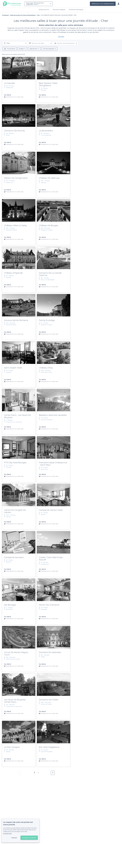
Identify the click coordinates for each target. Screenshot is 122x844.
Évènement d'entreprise (76, 9)
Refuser (14, 838)
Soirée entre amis (44, 9)
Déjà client (47, 829)
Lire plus (61, 36)
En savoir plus (7, 833)
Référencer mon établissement (103, 4)
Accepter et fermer (29, 838)
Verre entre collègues (59, 9)
